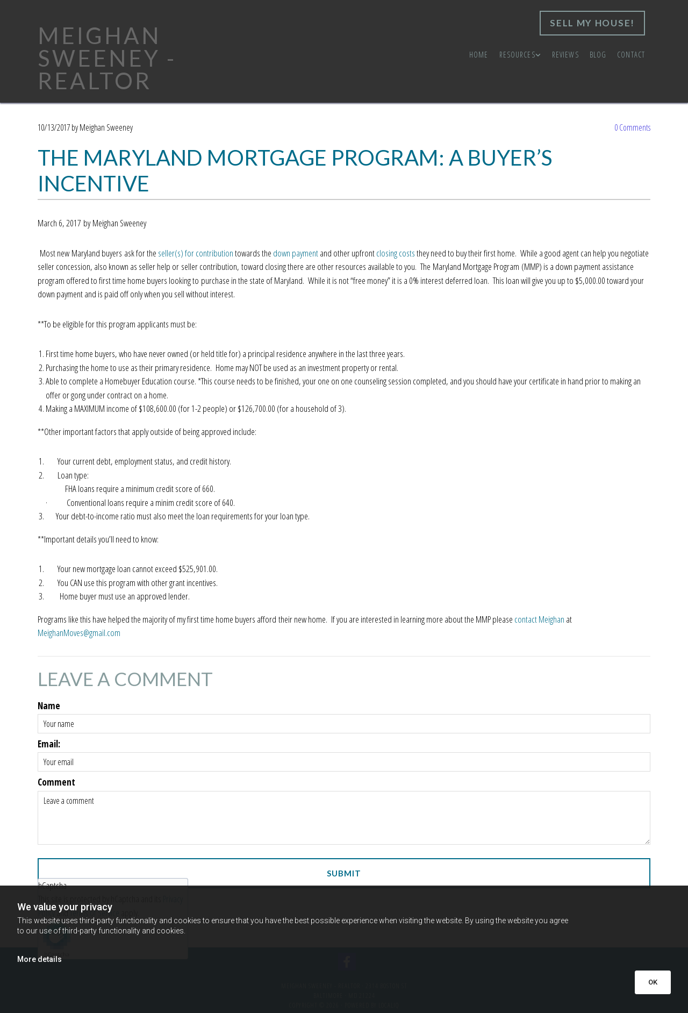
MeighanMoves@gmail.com (79, 632)
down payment (295, 253)
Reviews (565, 54)
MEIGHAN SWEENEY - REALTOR (107, 58)
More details (39, 959)
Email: (49, 744)
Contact (631, 54)
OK (652, 982)
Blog (598, 54)
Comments (632, 127)
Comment (56, 782)
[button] (592, 23)
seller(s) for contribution (195, 253)
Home (478, 54)
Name (49, 706)
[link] (520, 55)
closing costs (395, 253)
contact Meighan (539, 619)
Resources (517, 54)
